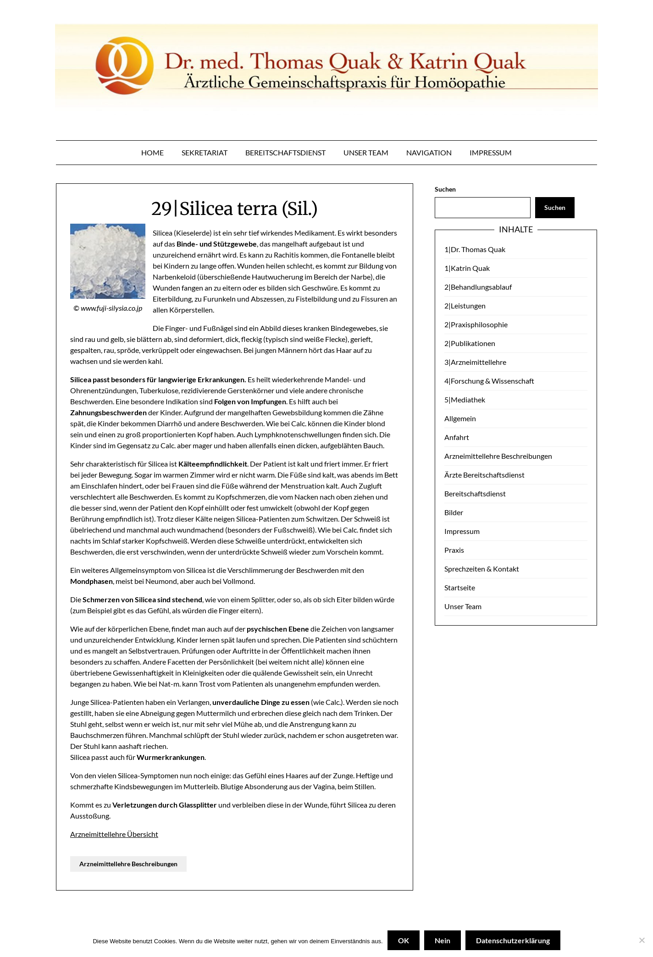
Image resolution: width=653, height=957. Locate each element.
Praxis (454, 549)
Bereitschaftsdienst (285, 152)
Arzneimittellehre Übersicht (114, 834)
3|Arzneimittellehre (475, 362)
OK (403, 940)
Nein (442, 940)
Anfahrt (456, 437)
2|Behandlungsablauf (478, 286)
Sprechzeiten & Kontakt (481, 568)
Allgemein (460, 418)
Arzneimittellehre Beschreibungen (128, 864)
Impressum (491, 152)
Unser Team (365, 152)
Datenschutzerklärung (513, 940)
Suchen (445, 189)
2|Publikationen (469, 343)
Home (152, 152)
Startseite (459, 587)
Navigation (429, 152)
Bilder (453, 512)
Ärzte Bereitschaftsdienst (484, 474)
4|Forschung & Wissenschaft (489, 380)
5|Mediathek (464, 399)
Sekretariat (204, 152)
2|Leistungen (465, 305)
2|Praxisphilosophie (476, 324)
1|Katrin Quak (467, 268)
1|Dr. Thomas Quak (474, 249)
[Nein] (641, 940)
